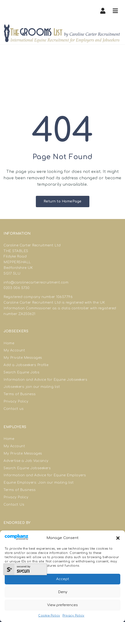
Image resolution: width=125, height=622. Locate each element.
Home (9, 343)
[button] (118, 538)
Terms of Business (20, 394)
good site (81, 297)
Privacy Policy (73, 615)
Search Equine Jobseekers (27, 468)
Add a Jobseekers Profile (26, 365)
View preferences (62, 605)
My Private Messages (23, 357)
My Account (14, 350)
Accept (62, 579)
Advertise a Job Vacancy (26, 461)
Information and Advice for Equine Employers (45, 475)
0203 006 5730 (17, 288)
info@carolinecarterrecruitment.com (36, 282)
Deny (62, 592)
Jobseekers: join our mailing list (32, 387)
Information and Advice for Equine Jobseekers (45, 379)
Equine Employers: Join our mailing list (39, 482)
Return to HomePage (63, 201)
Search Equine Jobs (21, 372)
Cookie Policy (49, 615)
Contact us (14, 409)
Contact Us (14, 504)
